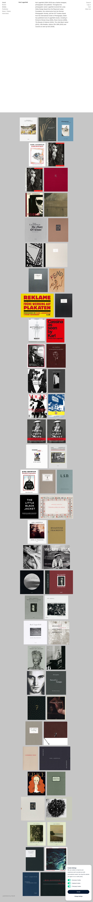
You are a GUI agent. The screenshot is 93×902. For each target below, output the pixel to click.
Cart (89, 7)
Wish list (88, 9)
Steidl (4, 2)
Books (4, 4)
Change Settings (78, 896)
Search (88, 2)
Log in (89, 4)
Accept (78, 891)
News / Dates (6, 11)
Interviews (5, 13)
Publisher (5, 9)
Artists (4, 7)
